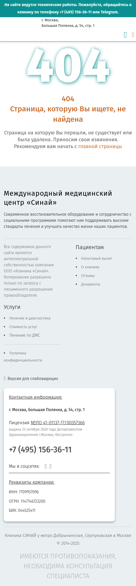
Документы (90, 284)
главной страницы (100, 146)
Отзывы (88, 275)
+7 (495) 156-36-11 (76, 12)
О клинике (90, 267)
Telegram (109, 12)
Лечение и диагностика (30, 318)
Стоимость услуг (23, 327)
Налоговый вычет (96, 258)
